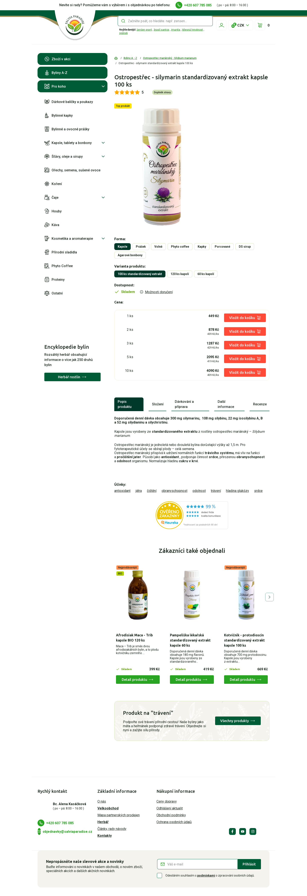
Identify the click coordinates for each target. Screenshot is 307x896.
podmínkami (206, 875)
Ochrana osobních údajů (174, 822)
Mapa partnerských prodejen (118, 815)
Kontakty (104, 836)
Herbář (103, 822)
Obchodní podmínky (171, 815)
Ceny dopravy (166, 801)
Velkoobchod (108, 808)
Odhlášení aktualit (169, 808)
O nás (101, 801)
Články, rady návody (111, 829)
